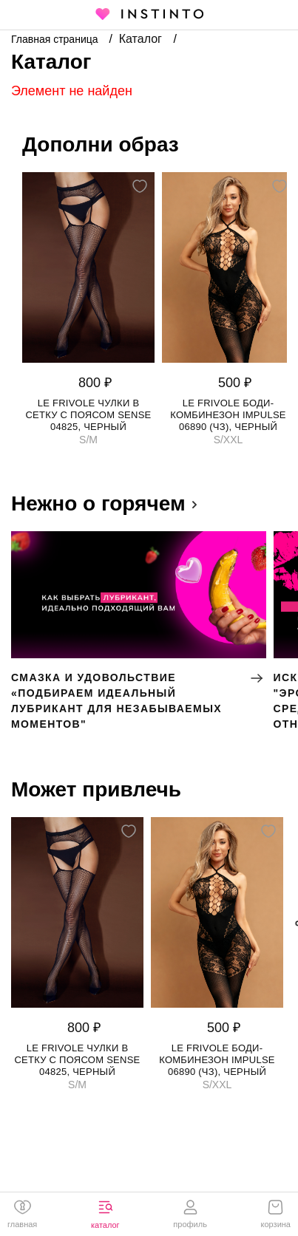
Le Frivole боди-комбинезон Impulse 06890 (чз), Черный (228, 414)
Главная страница (56, 39)
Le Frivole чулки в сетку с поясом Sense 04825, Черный (88, 414)
